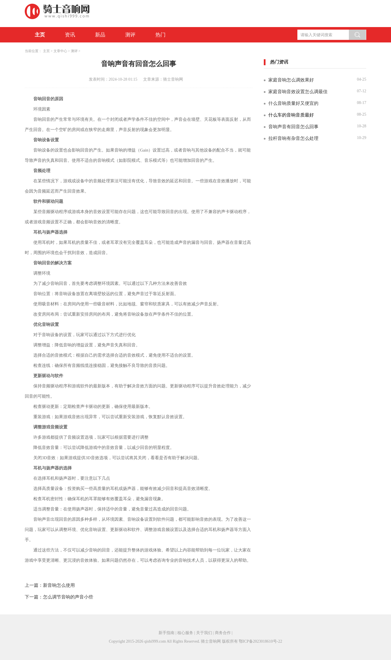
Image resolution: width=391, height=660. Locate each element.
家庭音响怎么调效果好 (291, 79)
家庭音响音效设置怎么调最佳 (298, 91)
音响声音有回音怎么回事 (293, 126)
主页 (40, 35)
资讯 (70, 35)
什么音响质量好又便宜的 (293, 103)
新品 (100, 35)
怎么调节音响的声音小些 (68, 596)
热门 (160, 35)
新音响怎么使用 (59, 585)
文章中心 (60, 51)
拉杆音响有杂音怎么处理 (293, 138)
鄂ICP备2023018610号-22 (260, 641)
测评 (130, 35)
